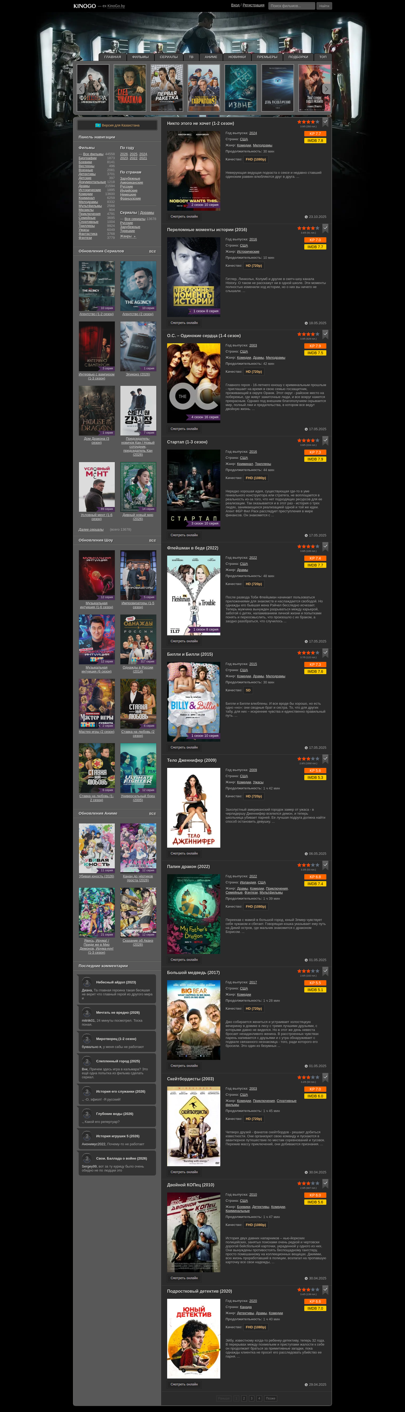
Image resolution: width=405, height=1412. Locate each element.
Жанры (128, 236)
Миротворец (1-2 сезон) (116, 1039)
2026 (124, 154)
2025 (133, 154)
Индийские (128, 190)
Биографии (87, 158)
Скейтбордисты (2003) (190, 1079)
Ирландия (248, 882)
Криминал (245, 464)
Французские (130, 198)
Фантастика (88, 234)
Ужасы (258, 782)
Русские (126, 186)
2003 (253, 345)
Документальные (92, 182)
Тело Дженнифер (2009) (192, 760)
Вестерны (86, 166)
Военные (86, 170)
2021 (143, 158)
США (244, 139)
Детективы (260, 1207)
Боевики (243, 1207)
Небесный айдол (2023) (116, 982)
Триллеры (263, 464)
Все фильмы (93, 154)
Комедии (244, 145)
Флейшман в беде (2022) (192, 548)
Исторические (248, 251)
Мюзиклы (86, 210)
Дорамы (147, 212)
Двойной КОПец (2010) (190, 1185)
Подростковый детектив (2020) (199, 1291)
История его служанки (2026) (120, 1091)
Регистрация (253, 5)
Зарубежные (130, 178)
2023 (124, 158)
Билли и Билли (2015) (190, 654)
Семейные (234, 892)
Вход (235, 5)
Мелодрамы (262, 145)
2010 (253, 1195)
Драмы (258, 358)
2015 (253, 664)
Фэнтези (251, 892)
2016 (253, 239)
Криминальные (238, 1211)
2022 (253, 558)
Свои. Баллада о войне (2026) (121, 1158)
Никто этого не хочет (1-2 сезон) (200, 123)
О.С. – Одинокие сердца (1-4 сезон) (204, 335)
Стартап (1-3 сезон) (187, 442)
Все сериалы (135, 219)
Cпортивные (88, 222)
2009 (253, 770)
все (152, 251)
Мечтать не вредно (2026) (118, 1012)
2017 (253, 982)
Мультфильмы (271, 892)
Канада (246, 1307)
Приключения (277, 888)
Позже (270, 1398)
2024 (253, 133)
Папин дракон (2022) (188, 866)
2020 (253, 1301)
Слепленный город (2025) (118, 1061)
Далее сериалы (91, 529)
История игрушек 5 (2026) (118, 1136)
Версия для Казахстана (117, 125)
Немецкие (128, 194)
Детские (85, 178)
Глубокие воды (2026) (114, 1114)
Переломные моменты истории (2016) (207, 229)
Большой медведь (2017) (193, 972)
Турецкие (127, 231)
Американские (131, 182)
